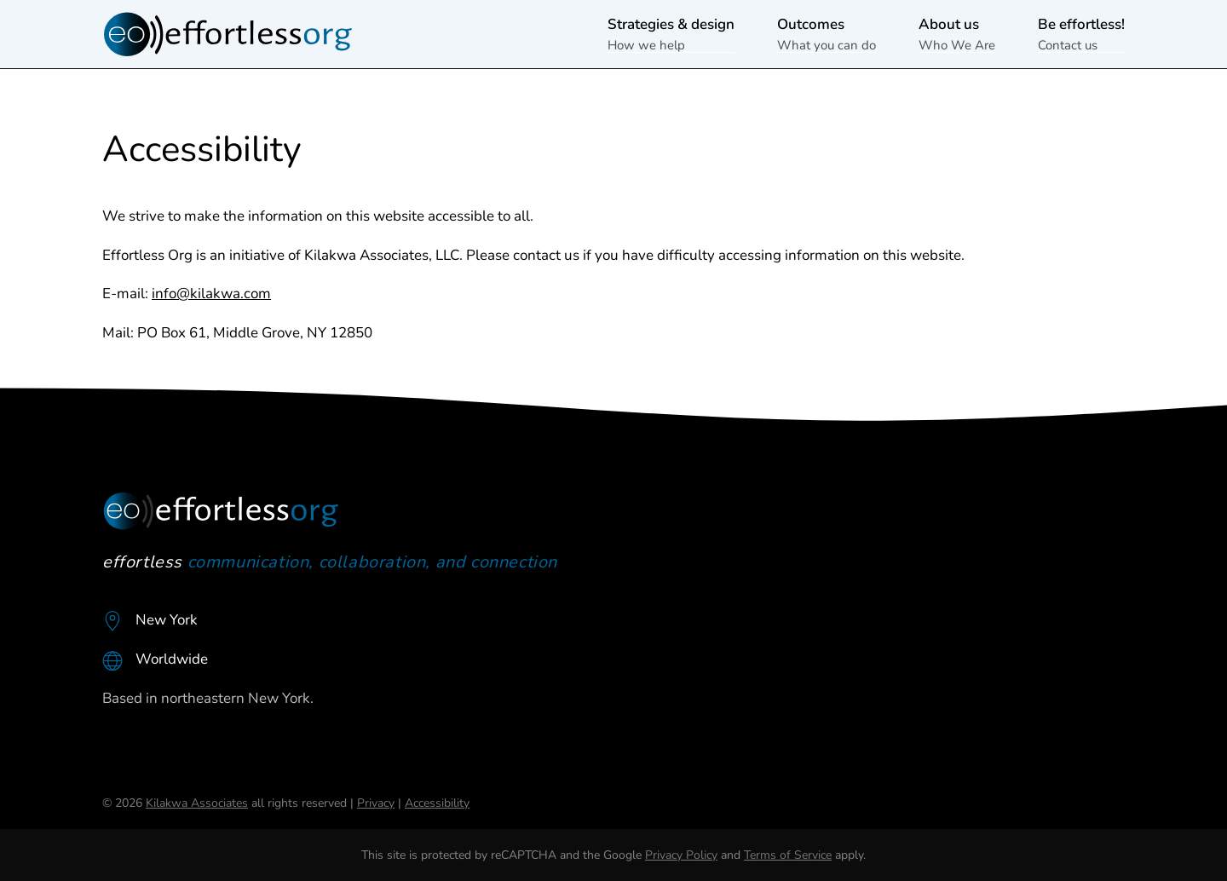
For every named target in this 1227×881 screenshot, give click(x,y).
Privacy (376, 803)
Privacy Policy (681, 855)
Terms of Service (788, 855)
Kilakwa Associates (197, 803)
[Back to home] (230, 34)
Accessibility (437, 803)
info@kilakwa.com (211, 293)
